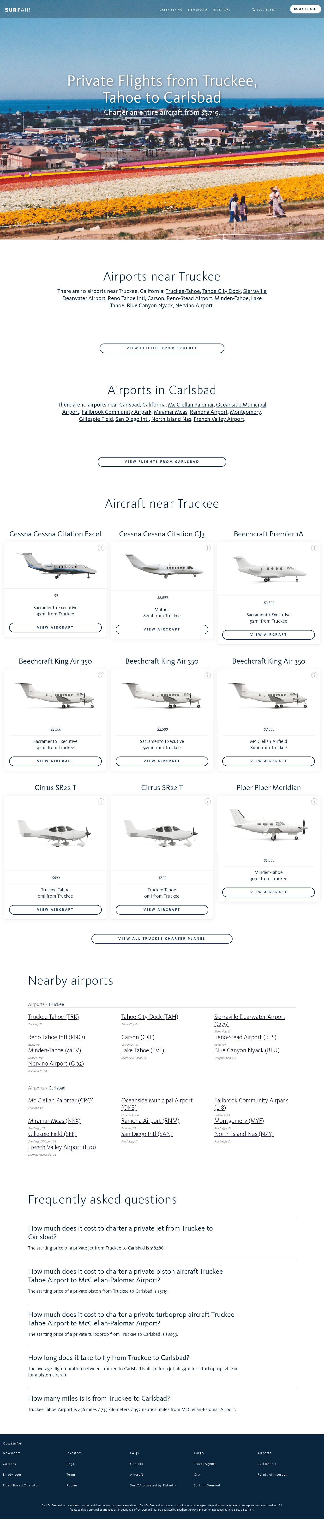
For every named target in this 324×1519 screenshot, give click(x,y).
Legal (70, 1464)
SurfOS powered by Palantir (153, 1485)
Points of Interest (272, 1474)
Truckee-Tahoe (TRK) (53, 1016)
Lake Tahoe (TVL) (142, 1050)
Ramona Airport (209, 411)
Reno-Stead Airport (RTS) (245, 1037)
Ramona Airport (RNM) (150, 1120)
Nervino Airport (194, 305)
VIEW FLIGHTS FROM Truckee (162, 348)
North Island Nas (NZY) (244, 1134)
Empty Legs (12, 1474)
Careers (9, 1464)
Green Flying (171, 9)
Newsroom (197, 9)
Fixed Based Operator (21, 1485)
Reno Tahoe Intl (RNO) (56, 1037)
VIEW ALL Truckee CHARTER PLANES (162, 938)
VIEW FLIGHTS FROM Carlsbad (162, 462)
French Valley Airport (219, 419)
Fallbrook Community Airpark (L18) (251, 1104)
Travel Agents (205, 1464)
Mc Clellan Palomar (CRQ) (61, 1100)
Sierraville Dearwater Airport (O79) (249, 1020)
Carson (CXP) (138, 1037)
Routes (72, 1485)
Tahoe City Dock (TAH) (149, 1016)
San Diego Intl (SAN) (147, 1134)
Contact (136, 1464)
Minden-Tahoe (232, 298)
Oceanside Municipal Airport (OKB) (157, 1104)
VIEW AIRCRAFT (55, 627)
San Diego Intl (132, 419)
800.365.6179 (264, 9)
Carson (155, 298)
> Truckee (55, 1004)
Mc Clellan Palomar (191, 404)
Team (70, 1474)
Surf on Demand (207, 1485)
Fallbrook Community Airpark (116, 411)
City (197, 1474)
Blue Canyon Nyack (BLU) (247, 1050)
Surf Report (267, 1464)
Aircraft (136, 1474)
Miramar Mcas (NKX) (54, 1120)
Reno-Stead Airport (189, 298)
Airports (36, 1004)
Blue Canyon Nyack (150, 305)
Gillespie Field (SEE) (52, 1134)
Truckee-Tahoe (183, 291)
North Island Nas (171, 419)
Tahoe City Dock (221, 291)
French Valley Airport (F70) (62, 1147)
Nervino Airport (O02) (56, 1063)
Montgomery (245, 411)
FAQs (134, 1453)
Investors (221, 9)
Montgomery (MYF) (239, 1120)
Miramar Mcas (170, 411)
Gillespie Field (96, 419)
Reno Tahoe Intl (126, 298)
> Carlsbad (55, 1087)
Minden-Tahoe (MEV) (54, 1050)
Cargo (199, 1453)
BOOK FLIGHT (305, 9)
